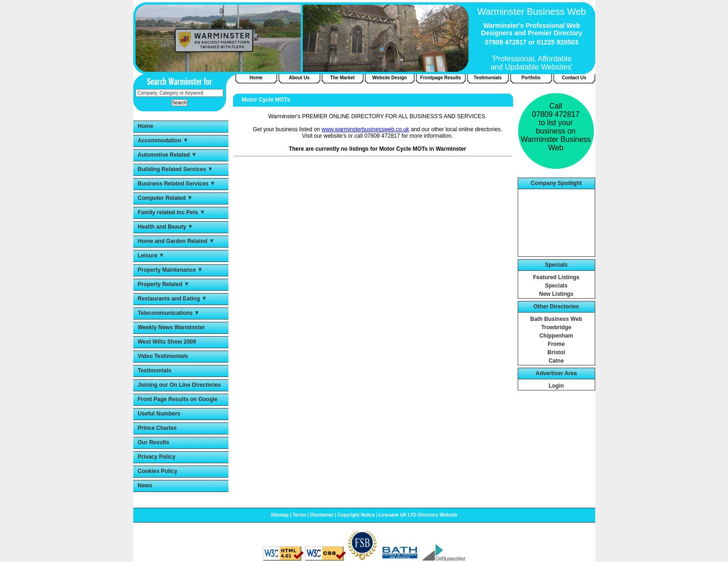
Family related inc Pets (168, 212)
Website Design (389, 77)
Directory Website (437, 514)
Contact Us (574, 77)
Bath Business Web (556, 319)
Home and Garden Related (173, 241)
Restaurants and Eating (169, 298)
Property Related (160, 284)
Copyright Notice (356, 514)
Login (556, 386)
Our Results (153, 442)
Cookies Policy (157, 471)
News (145, 485)
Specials (556, 285)
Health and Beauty (162, 227)
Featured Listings (556, 277)
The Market (342, 77)
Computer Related (162, 198)
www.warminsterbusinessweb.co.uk (366, 129)
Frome (556, 344)
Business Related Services (173, 183)
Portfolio (530, 77)
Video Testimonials (163, 356)
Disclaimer (322, 514)
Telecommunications (165, 313)
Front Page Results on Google (178, 399)
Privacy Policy (157, 456)
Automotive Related (164, 155)
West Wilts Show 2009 (167, 341)
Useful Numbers (159, 413)
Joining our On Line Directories (179, 385)
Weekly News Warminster (171, 327)
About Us (299, 77)
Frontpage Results (440, 77)
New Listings (556, 294)
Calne (556, 361)
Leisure (148, 255)
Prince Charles (157, 428)
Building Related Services (172, 169)
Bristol (556, 352)
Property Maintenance (167, 270)
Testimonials (154, 370)
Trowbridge (556, 327)
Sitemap (280, 514)
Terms (299, 514)
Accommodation (160, 140)
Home (145, 126)
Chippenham (556, 335)
